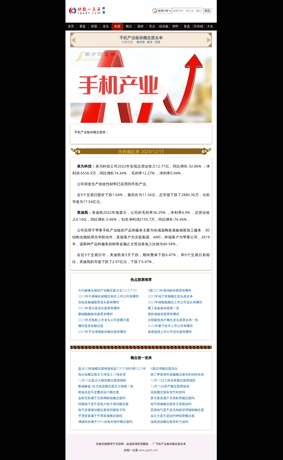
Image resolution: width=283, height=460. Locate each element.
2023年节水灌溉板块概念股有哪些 (102, 331)
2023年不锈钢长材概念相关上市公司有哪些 (108, 296)
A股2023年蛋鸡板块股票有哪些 (169, 290)
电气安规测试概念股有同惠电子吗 (101, 410)
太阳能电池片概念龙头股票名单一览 (173, 320)
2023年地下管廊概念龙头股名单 (170, 296)
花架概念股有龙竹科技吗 (168, 392)
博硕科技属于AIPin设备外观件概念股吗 (105, 421)
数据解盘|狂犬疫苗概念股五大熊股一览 (105, 386)
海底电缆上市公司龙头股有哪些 (170, 331)
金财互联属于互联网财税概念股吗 (101, 398)
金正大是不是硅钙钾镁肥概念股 (173, 416)
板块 (150, 42)
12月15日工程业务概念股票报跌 (173, 380)
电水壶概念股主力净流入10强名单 (102, 374)
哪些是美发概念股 (90, 326)
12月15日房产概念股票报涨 (170, 386)
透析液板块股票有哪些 (163, 314)
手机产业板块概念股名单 (171, 444)
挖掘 (157, 42)
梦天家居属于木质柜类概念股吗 (173, 398)
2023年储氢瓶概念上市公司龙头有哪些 (175, 302)
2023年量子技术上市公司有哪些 (170, 326)
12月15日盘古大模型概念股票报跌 (102, 380)
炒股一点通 (131, 450)
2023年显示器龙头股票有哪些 (99, 308)
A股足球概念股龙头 (164, 368)
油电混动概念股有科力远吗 (169, 421)
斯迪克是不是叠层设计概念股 (98, 392)
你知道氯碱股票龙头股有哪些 (98, 302)
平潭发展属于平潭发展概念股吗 (100, 416)
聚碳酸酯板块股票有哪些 (95, 314)
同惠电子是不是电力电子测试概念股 (103, 404)
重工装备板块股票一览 (163, 308)
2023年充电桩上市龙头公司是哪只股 (104, 320)
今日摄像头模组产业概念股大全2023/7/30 (107, 290)
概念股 (141, 42)
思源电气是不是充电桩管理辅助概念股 (177, 410)
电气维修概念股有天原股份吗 (171, 404)
